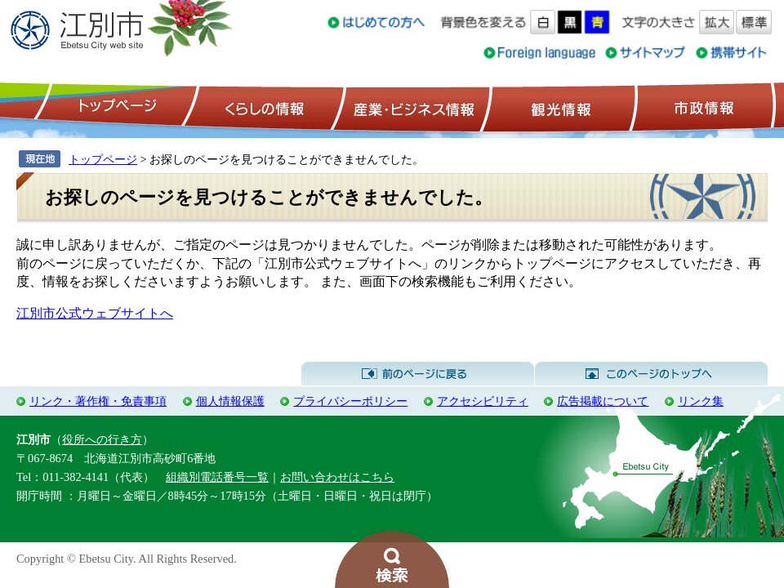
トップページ (115, 106)
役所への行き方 (102, 439)
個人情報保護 (230, 401)
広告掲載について (602, 401)
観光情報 (559, 106)
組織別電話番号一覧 (217, 476)
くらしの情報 (263, 106)
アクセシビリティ (482, 401)
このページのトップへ (651, 374)
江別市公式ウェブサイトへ (94, 313)
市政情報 (702, 106)
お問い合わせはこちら (337, 476)
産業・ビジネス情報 (410, 106)
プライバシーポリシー (350, 401)
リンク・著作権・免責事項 (98, 401)
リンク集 (701, 401)
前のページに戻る (417, 374)
